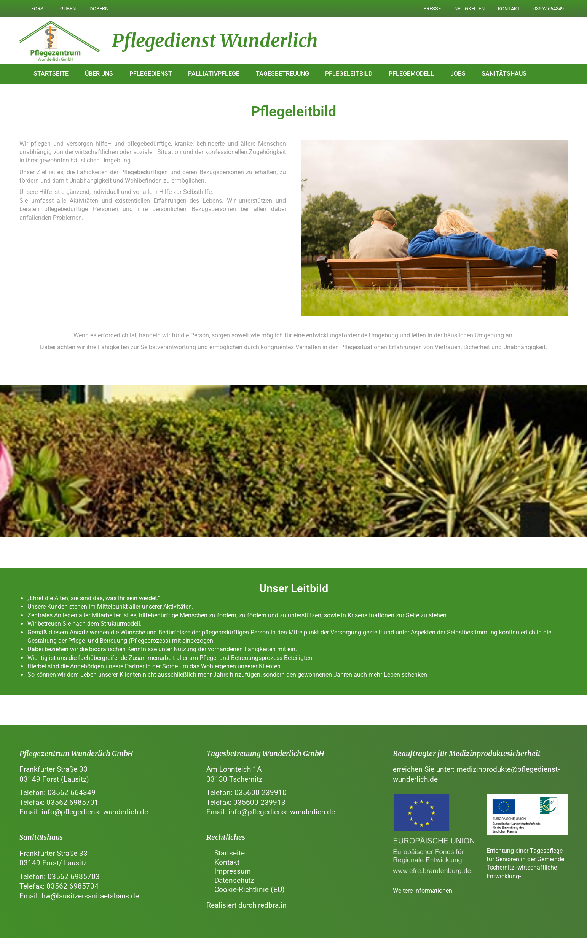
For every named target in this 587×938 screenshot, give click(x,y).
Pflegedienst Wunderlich (215, 40)
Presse (431, 8)
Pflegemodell (411, 73)
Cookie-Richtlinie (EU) (249, 889)
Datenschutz (234, 880)
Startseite (51, 73)
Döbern (98, 8)
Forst (38, 8)
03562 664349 (548, 8)
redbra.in (272, 905)
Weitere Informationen (422, 890)
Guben (68, 8)
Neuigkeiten (469, 8)
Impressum (232, 871)
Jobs (458, 73)
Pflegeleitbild (348, 73)
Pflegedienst (150, 73)
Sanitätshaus (504, 73)
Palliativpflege (213, 73)
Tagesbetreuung (282, 73)
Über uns (99, 73)
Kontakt (509, 8)
